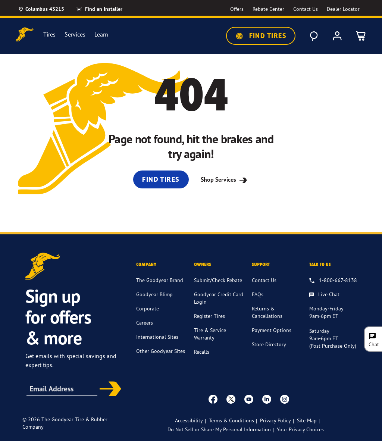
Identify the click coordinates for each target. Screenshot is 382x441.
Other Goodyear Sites (160, 351)
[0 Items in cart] (361, 36)
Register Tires (209, 316)
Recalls (201, 351)
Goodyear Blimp (154, 294)
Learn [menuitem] (101, 34)
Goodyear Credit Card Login (218, 298)
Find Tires (260, 35)
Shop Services (225, 179)
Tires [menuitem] (49, 34)
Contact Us (264, 280)
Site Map (307, 420)
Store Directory (269, 344)
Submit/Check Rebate (218, 280)
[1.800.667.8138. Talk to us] (333, 280)
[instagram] (284, 399)
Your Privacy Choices (300, 429)
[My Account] (337, 36)
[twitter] (230, 399)
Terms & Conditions (231, 420)
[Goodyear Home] (25, 34)
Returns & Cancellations (267, 312)
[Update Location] (41, 9)
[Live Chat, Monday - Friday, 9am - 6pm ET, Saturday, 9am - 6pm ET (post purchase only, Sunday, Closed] (324, 295)
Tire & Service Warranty (210, 334)
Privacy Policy (275, 420)
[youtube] (248, 399)
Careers (144, 322)
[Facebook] (213, 399)
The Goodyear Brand (159, 280)
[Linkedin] (266, 399)
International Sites (157, 337)
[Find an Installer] (108, 9)
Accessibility (189, 420)
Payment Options (271, 330)
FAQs (257, 294)
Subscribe (108, 389)
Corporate (147, 308)
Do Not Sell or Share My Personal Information (219, 429)
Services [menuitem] (75, 34)
